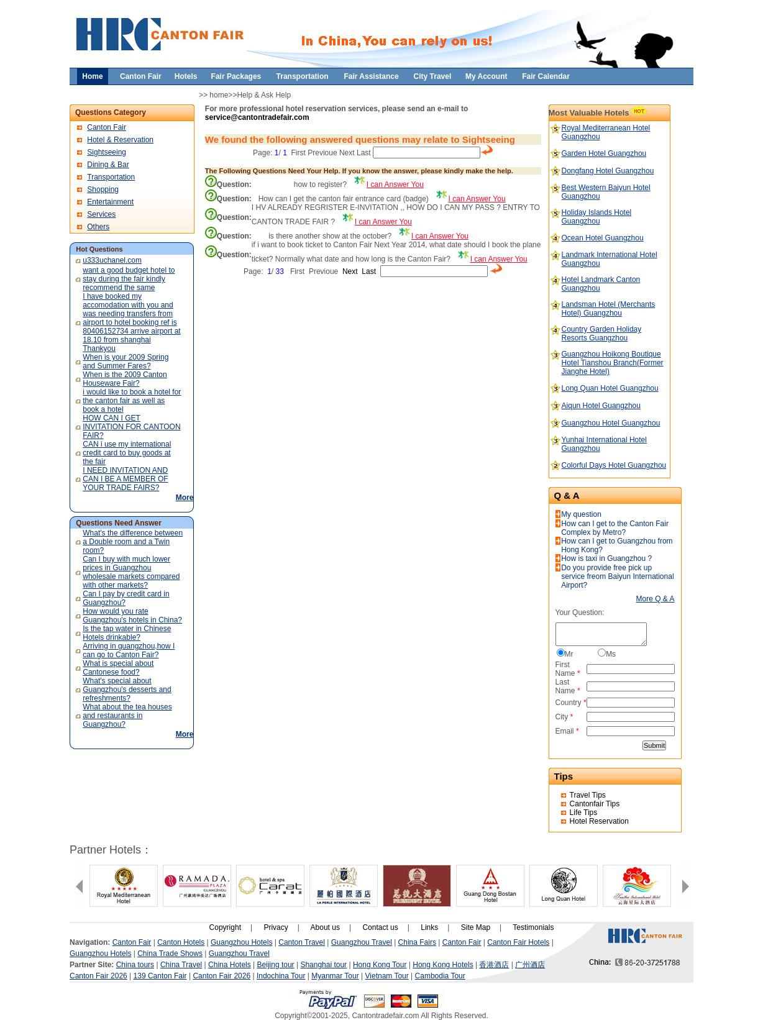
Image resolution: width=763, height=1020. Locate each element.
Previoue (322, 152)
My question (581, 514)
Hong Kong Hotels (443, 964)
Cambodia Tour (440, 976)
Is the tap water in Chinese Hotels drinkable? (127, 633)
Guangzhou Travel (361, 942)
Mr (569, 654)
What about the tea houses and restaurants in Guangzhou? (127, 716)
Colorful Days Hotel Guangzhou (614, 465)
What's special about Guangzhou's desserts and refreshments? (127, 689)
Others (98, 226)
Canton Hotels (180, 942)
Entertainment (110, 202)
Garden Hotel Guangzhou (604, 153)
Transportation (111, 177)
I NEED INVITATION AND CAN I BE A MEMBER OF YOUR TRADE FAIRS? (125, 479)
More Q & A (655, 598)
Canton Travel (301, 942)
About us (325, 927)
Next (347, 152)
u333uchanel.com (112, 260)
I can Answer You (395, 184)
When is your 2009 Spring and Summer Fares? (125, 361)
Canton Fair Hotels (518, 942)
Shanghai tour (323, 964)
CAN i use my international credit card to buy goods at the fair (127, 453)
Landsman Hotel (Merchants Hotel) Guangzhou (609, 308)
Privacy (275, 927)
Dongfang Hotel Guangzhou (608, 170)
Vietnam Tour (387, 976)
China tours (135, 964)
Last (364, 152)
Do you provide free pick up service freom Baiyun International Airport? (617, 576)
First (298, 152)
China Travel (181, 964)
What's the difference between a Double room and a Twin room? (133, 542)
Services (101, 214)
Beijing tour (276, 964)
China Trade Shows (170, 953)
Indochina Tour (281, 976)
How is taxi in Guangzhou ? (606, 558)
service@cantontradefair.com (257, 117)
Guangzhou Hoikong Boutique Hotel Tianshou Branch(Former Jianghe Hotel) (613, 363)
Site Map (475, 927)
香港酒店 (494, 964)
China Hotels (229, 964)
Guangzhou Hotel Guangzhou (611, 423)
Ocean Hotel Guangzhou (603, 238)
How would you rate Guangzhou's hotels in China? (132, 615)
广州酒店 (530, 964)
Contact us (380, 927)
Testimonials (533, 927)
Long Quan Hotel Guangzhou (610, 388)
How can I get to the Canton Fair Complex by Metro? (615, 528)
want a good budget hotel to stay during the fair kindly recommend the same (129, 279)
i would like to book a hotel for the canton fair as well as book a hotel (132, 401)
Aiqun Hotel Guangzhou (601, 405)
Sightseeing (106, 152)
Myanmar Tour (335, 976)
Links (429, 927)
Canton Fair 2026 (98, 976)
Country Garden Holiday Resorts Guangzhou (602, 333)
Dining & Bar (108, 164)
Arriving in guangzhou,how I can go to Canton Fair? (129, 650)
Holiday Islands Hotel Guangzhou (597, 216)
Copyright (225, 927)
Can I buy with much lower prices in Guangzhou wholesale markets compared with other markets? (131, 572)
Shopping (103, 189)
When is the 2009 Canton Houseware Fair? (125, 379)
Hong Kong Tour (380, 964)
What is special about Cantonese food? (118, 667)
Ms (611, 654)
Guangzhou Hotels (241, 942)
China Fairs (417, 942)
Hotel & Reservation (120, 139)
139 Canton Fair (160, 976)
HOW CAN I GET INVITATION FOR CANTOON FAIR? (131, 427)
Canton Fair (106, 127)
